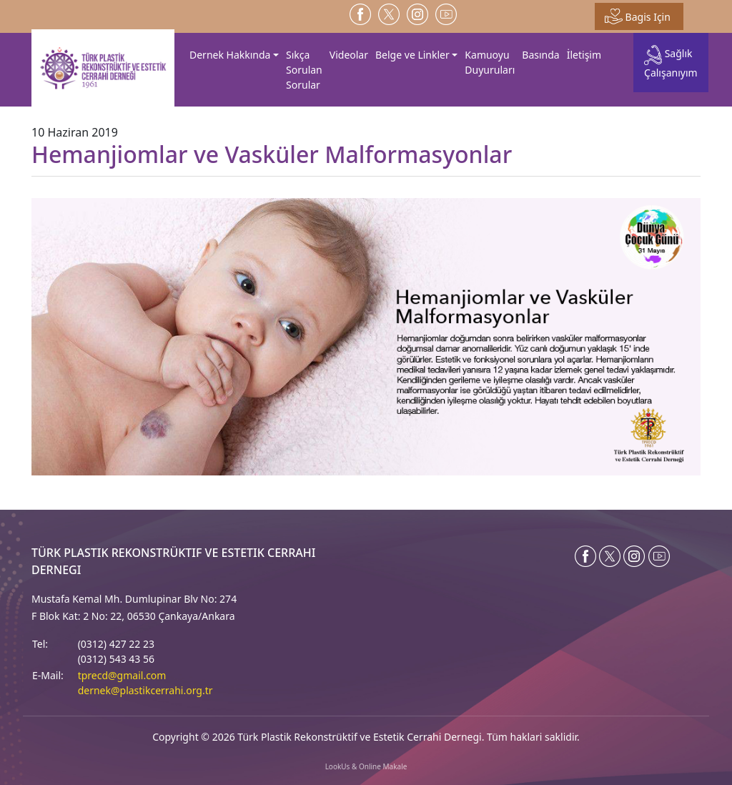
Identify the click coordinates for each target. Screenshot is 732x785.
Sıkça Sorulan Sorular (304, 70)
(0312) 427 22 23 (116, 644)
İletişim (584, 54)
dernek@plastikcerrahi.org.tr (145, 690)
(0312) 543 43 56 (116, 659)
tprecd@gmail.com (122, 675)
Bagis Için (638, 16)
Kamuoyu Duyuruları (490, 62)
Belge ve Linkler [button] (412, 54)
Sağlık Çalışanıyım (671, 62)
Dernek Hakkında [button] (229, 54)
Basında (540, 54)
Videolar (349, 54)
